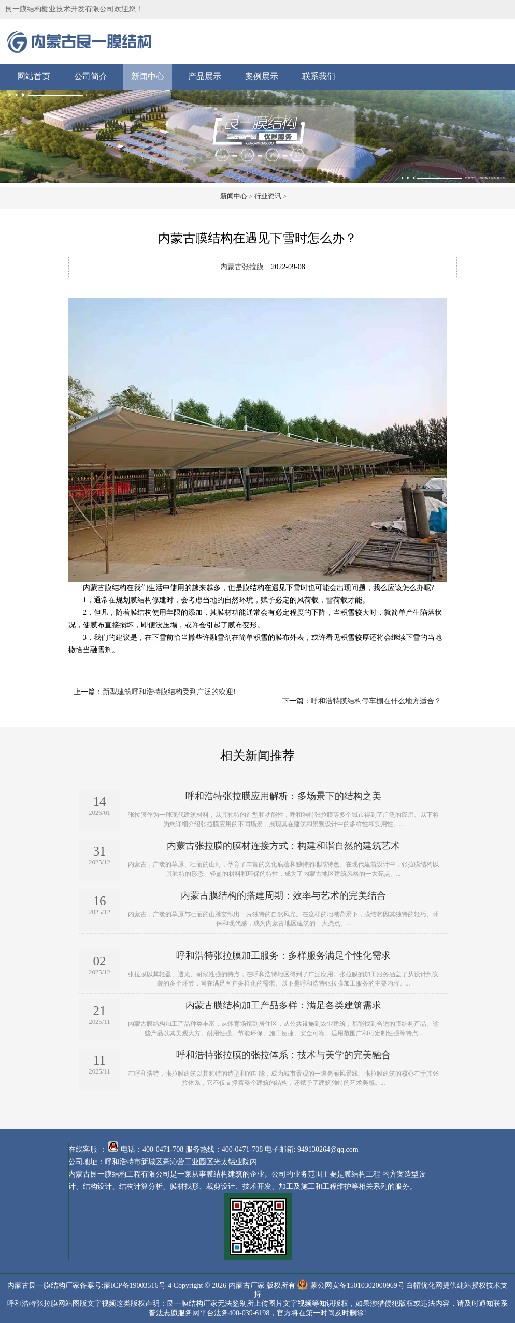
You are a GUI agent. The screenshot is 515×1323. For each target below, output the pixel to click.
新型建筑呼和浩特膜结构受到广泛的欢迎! (169, 692)
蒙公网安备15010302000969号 (357, 1285)
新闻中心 (147, 76)
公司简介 (90, 76)
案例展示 (261, 76)
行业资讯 (267, 196)
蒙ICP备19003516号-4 (137, 1285)
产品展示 (204, 76)
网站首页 (33, 76)
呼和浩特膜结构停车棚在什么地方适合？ (376, 701)
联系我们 (318, 76)
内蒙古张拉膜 (242, 267)
